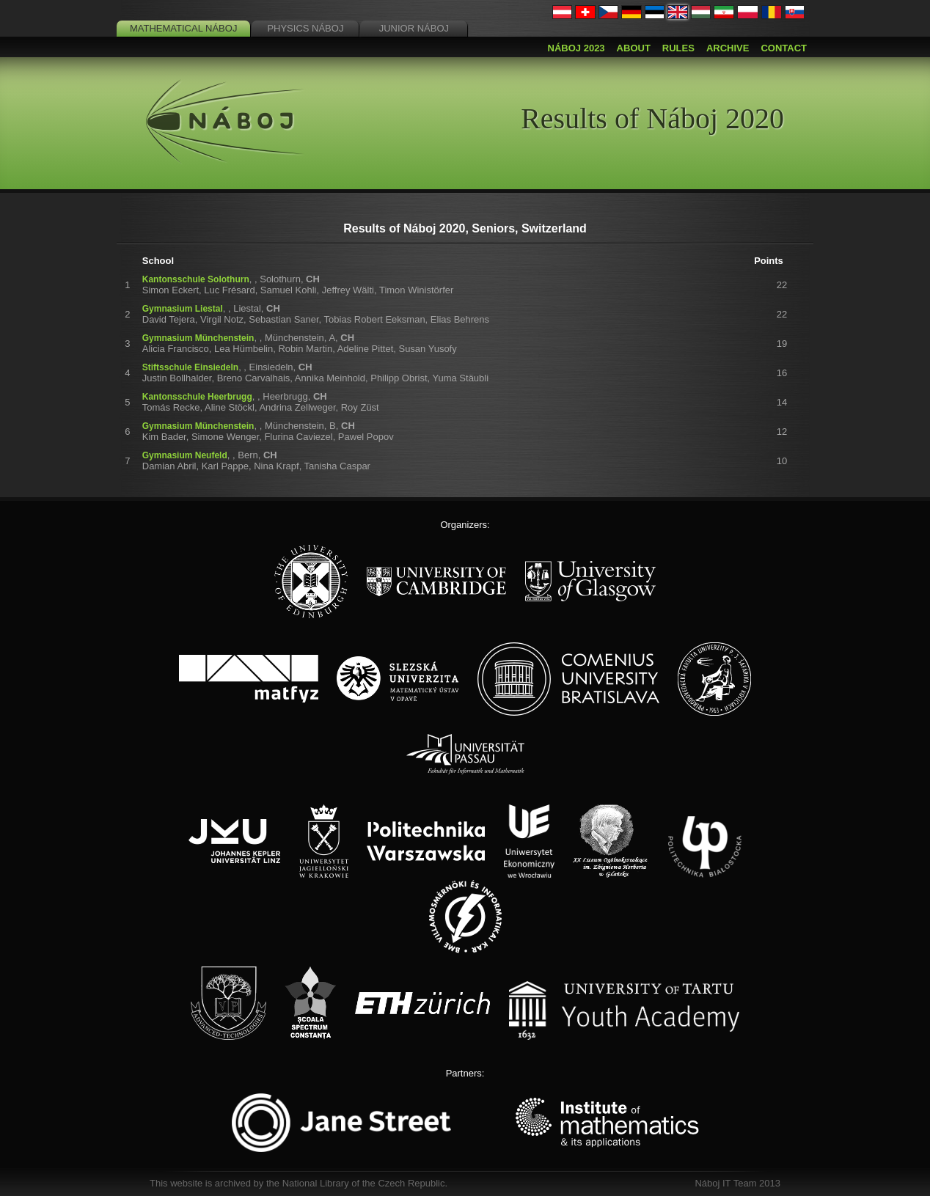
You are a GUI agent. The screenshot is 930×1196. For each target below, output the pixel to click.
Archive (728, 48)
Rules (678, 48)
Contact (784, 48)
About (634, 48)
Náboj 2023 (576, 48)
